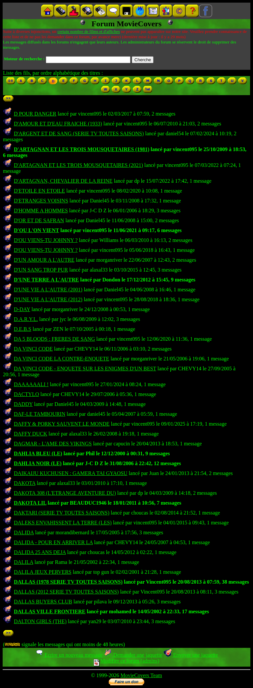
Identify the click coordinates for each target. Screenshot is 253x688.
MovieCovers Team (141, 675)
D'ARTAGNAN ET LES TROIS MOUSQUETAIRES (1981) (81, 149)
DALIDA (24, 532)
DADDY (23, 404)
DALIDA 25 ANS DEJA (40, 552)
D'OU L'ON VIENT (36, 230)
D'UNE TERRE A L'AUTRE (46, 279)
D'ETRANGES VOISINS (41, 200)
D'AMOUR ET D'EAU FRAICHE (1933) (58, 123)
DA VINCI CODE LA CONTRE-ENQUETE (61, 358)
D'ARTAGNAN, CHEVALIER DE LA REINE (63, 181)
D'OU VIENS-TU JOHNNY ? (46, 240)
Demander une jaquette (133, 655)
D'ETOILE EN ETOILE (39, 191)
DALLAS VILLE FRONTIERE (50, 611)
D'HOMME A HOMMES (41, 210)
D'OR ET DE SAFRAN (39, 220)
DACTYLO (26, 394)
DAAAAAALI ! (31, 384)
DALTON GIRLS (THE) (40, 621)
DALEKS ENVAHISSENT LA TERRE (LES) (63, 522)
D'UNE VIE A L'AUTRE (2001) (48, 289)
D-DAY (22, 309)
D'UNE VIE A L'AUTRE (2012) (48, 299)
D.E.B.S (22, 329)
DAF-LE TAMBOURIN (39, 414)
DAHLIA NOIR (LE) (38, 463)
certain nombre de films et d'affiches (88, 31)
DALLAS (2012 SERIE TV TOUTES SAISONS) (66, 592)
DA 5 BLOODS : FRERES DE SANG (54, 339)
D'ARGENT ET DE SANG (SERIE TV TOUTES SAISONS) (79, 133)
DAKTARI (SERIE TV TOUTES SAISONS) (61, 513)
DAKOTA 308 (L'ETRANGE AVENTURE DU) (65, 493)
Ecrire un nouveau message (68, 655)
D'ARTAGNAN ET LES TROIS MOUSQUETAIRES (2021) (78, 165)
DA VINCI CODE (33, 349)
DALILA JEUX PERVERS (42, 572)
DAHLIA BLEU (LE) (38, 453)
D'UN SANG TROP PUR (41, 270)
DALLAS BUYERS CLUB (43, 601)
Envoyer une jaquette (190, 655)
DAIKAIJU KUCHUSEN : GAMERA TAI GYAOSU (70, 473)
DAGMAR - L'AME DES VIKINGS (53, 443)
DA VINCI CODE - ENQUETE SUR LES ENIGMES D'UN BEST (85, 368)
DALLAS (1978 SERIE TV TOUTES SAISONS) (68, 582)
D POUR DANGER (35, 114)
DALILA (23, 562)
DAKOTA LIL (30, 503)
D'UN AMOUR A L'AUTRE (44, 260)
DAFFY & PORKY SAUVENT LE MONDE (62, 424)
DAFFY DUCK (30, 434)
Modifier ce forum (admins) (126, 661)
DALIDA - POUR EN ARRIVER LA (53, 542)
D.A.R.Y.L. (26, 319)
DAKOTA (24, 483)
